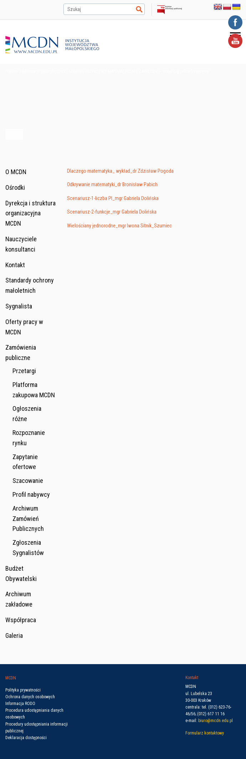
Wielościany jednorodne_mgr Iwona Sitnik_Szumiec (119, 225)
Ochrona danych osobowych (30, 696)
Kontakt (15, 265)
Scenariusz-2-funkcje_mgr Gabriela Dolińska (112, 212)
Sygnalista (18, 306)
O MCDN (15, 172)
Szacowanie (27, 480)
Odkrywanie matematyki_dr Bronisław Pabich (112, 184)
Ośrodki (15, 187)
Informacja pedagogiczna (43, 71)
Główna (11, 71)
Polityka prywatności (23, 690)
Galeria (14, 635)
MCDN (10, 677)
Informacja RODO (20, 703)
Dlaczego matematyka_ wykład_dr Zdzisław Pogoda (120, 171)
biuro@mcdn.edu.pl (215, 720)
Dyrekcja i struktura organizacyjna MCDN (30, 213)
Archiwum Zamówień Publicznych (28, 519)
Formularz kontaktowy (204, 733)
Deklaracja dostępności (26, 737)
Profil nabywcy (31, 494)
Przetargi (24, 371)
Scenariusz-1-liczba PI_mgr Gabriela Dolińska (113, 198)
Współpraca (20, 620)
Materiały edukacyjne (86, 71)
